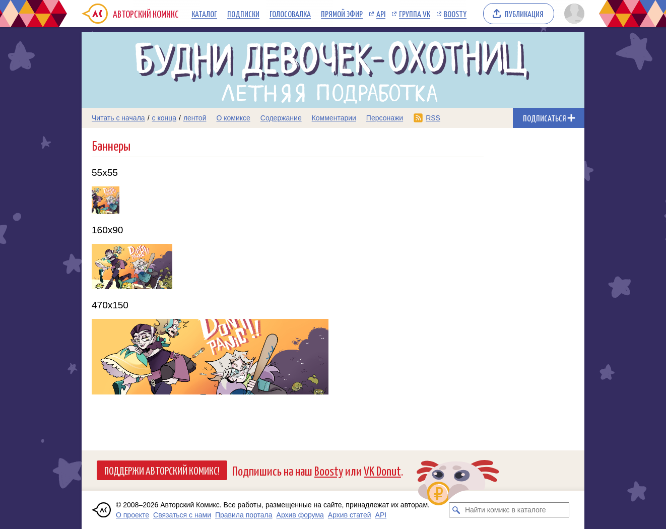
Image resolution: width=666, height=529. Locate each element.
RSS (433, 118)
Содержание (281, 118)
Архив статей (349, 515)
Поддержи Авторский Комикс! (162, 470)
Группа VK (414, 13)
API (380, 13)
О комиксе (233, 118)
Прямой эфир (342, 13)
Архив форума (300, 515)
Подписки (243, 13)
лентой (195, 118)
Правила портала (244, 515)
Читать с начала (118, 118)
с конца (164, 118)
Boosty (455, 13)
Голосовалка (290, 13)
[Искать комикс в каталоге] (456, 510)
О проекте (132, 515)
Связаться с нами (182, 515)
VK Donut (382, 470)
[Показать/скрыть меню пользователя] (572, 13)
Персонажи (384, 118)
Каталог (204, 13)
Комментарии (334, 118)
